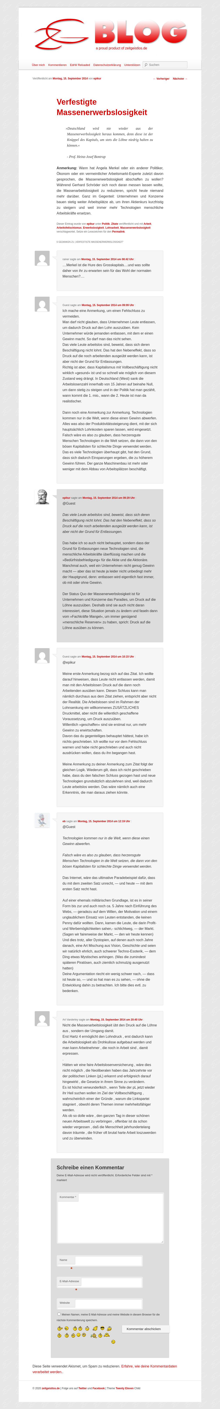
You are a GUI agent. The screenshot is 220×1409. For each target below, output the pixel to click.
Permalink (118, 231)
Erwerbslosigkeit (93, 227)
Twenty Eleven (124, 1388)
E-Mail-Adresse (69, 1282)
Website (65, 1302)
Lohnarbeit (112, 227)
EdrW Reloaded (80, 65)
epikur (97, 78)
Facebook (99, 1388)
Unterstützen (132, 65)
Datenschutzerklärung (107, 65)
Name (66, 1261)
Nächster (180, 78)
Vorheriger (161, 78)
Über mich (38, 65)
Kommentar (68, 1197)
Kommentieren (57, 65)
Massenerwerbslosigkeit (135, 227)
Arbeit (147, 223)
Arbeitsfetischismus (69, 227)
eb (64, 821)
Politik (106, 223)
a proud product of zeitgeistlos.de (121, 48)
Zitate (114, 223)
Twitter (82, 1388)
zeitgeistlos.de (51, 1388)
